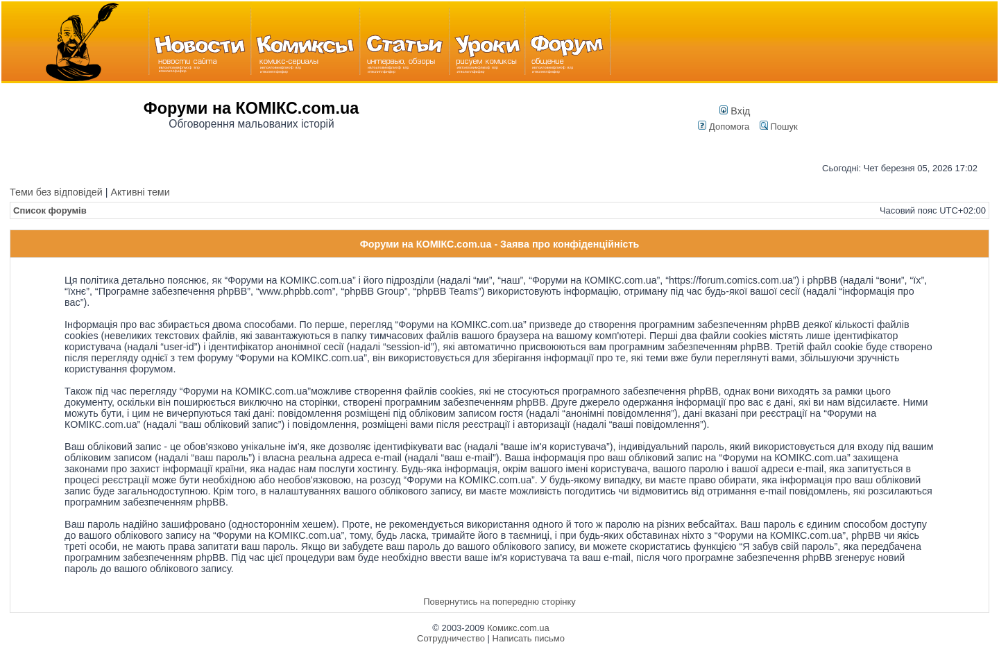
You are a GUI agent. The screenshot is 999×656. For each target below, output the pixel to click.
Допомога (723, 126)
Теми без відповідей (56, 192)
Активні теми (139, 192)
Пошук (779, 126)
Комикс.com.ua (518, 628)
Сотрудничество (451, 638)
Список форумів (50, 210)
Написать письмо (529, 638)
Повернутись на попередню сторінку (499, 601)
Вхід (734, 110)
